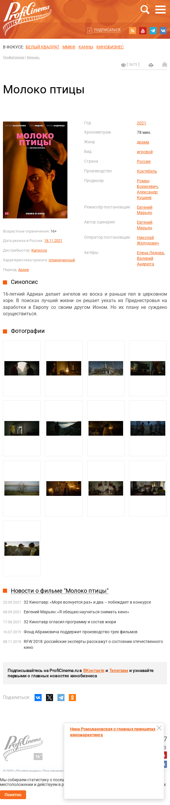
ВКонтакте (93, 670)
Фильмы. (33, 57)
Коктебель (147, 171)
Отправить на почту (164, 64)
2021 (141, 123)
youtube (142, 30)
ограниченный (62, 260)
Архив (23, 269)
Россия (144, 161)
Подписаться (107, 30)
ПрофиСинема (13, 57)
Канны (86, 47)
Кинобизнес (110, 47)
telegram (153, 30)
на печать (151, 65)
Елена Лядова (150, 252)
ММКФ (68, 47)
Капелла (39, 250)
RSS (132, 30)
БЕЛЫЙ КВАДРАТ (42, 47)
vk (163, 30)
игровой (145, 151)
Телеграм (118, 670)
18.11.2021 (53, 240)
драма (143, 142)
